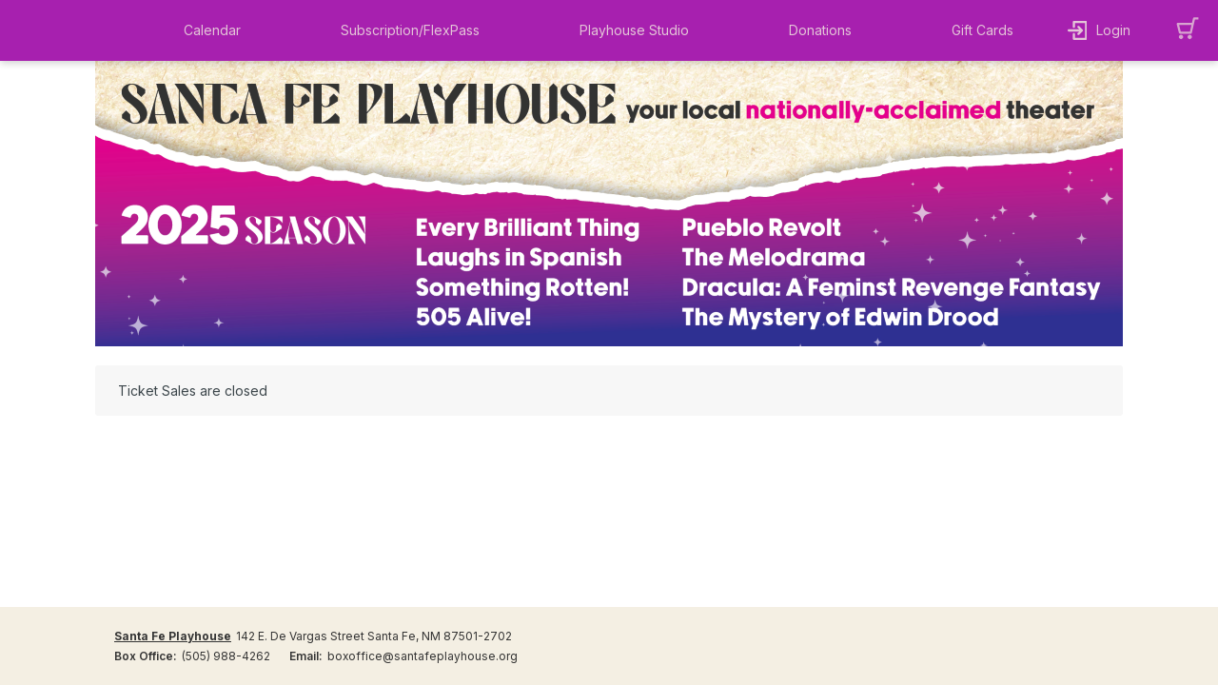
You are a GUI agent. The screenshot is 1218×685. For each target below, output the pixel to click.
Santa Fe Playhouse (172, 636)
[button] (217, 30)
